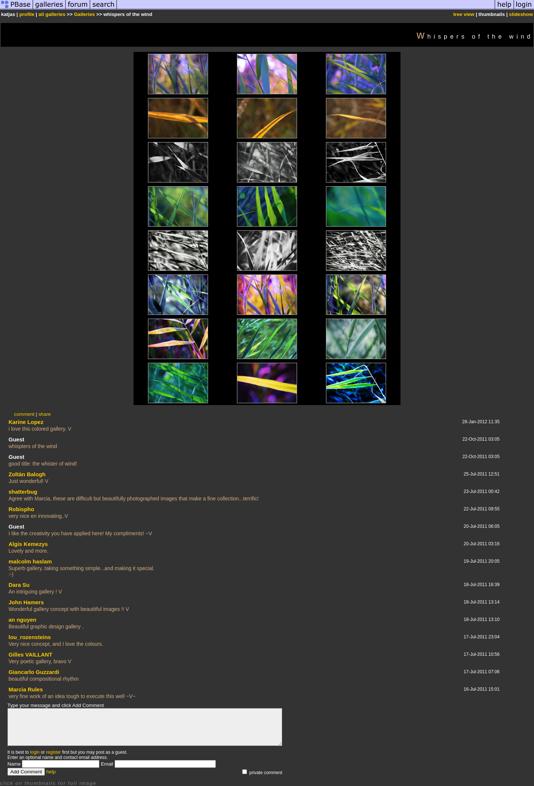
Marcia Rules (26, 689)
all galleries (52, 14)
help (51, 772)
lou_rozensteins (30, 637)
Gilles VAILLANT (30, 654)
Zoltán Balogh (27, 474)
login (34, 752)
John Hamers (26, 602)
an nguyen (22, 619)
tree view (463, 14)
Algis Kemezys (28, 544)
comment (24, 414)
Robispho (21, 509)
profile (26, 14)
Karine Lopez (26, 422)
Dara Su (19, 585)
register (53, 752)
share (45, 414)
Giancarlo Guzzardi (34, 672)
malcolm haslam (30, 561)
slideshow (521, 14)
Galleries (84, 14)
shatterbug (23, 492)
